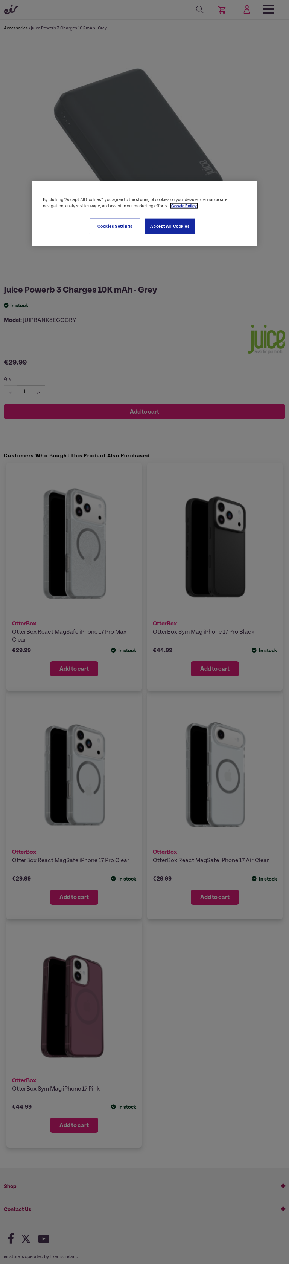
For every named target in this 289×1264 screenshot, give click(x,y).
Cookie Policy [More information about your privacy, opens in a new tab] (184, 206)
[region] (144, 213)
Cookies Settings (114, 226)
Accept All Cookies (169, 226)
